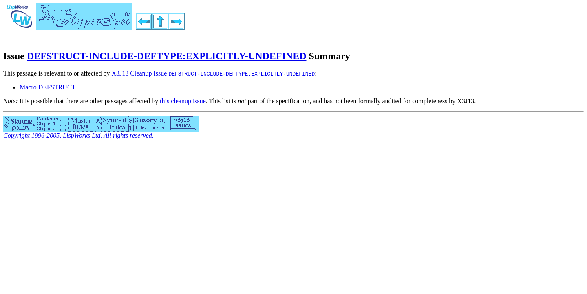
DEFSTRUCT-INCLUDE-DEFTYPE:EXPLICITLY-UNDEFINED (166, 56)
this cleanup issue (183, 101)
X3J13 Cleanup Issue (139, 73)
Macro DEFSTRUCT (47, 87)
